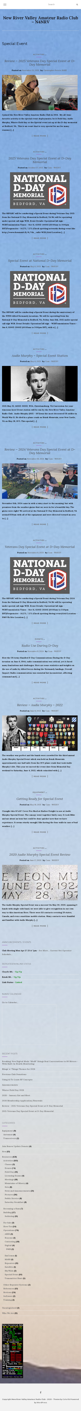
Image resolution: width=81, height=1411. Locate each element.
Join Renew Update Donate (15, 1146)
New (4, 1151)
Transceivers (9, 1138)
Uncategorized (9, 1308)
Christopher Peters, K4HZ (55, 70)
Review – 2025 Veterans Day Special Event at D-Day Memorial (39, 63)
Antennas (7, 1134)
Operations (9, 1230)
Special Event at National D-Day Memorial (40, 260)
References (8, 1288)
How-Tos (7, 1226)
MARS (8, 1259)
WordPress (42, 1403)
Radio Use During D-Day (40, 645)
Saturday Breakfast (14, 1202)
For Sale (7, 1222)
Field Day (9, 1172)
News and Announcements (17, 1191)
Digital (8, 1245)
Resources (7, 1157)
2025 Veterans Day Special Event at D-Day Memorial (40, 160)
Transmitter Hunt (13, 1278)
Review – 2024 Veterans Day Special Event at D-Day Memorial (39, 451)
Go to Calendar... (10, 1002)
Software (7, 1296)
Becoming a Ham (11, 1208)
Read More (40, 136)
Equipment (39, 792)
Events (39, 639)
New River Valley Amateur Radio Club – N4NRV (40, 20)
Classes (8, 1164)
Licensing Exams (13, 1176)
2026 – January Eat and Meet (16, 1095)
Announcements (10, 1085)
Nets (7, 1187)
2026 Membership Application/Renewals (22, 1100)
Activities (38, 54)
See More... (44, 950)
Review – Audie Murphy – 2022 (40, 705)
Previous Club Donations (14, 1074)
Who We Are (8, 1313)
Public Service (12, 1198)
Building (7, 1212)
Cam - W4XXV (54, 168)
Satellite (9, 1267)
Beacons (9, 1238)
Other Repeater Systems (15, 1285)
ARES (7, 1234)
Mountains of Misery (15, 1183)
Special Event (11, 1274)
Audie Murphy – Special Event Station (40, 356)
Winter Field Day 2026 (13, 1090)
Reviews (7, 1292)
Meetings (9, 1179)
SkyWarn (9, 1271)
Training (7, 1300)
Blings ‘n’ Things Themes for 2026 (18, 1069)
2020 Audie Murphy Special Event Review (39, 854)
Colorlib (66, 1399)
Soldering (9, 1216)
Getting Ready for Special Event (40, 799)
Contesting (10, 1241)
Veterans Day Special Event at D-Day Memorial (40, 547)
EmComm (9, 1255)
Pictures (9, 1194)
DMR (8, 1249)
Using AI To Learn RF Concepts (17, 1079)
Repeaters (10, 1263)
